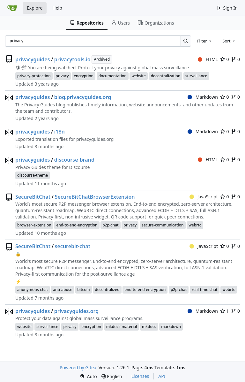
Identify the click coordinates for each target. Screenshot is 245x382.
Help (57, 8)
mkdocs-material (121, 326)
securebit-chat (73, 246)
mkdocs (149, 326)
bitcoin (83, 289)
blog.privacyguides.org (82, 97)
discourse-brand (74, 160)
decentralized (107, 289)
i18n (59, 131)
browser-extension (34, 225)
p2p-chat (110, 225)
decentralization (166, 76)
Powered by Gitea (78, 367)
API (161, 376)
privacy (62, 76)
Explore (34, 8)
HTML (208, 59)
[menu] (88, 376)
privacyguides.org (76, 311)
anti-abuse (62, 289)
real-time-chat (205, 289)
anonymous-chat (32, 289)
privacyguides (32, 59)
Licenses (140, 376)
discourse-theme (32, 175)
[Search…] (186, 41)
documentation (113, 76)
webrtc (195, 225)
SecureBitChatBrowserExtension (95, 197)
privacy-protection (34, 76)
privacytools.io (72, 59)
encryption (83, 76)
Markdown (203, 97)
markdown (171, 326)
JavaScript (203, 197)
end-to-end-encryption (76, 225)
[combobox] (204, 41)
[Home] (12, 8)
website (138, 76)
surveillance (196, 76)
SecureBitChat (32, 197)
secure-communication (162, 225)
